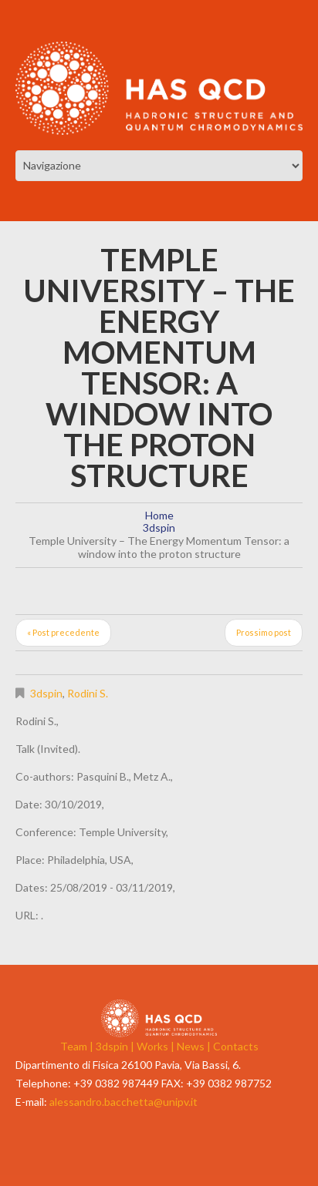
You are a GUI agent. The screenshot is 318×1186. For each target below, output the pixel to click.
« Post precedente (63, 632)
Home (159, 515)
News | (195, 1046)
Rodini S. (87, 693)
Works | (157, 1046)
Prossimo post (263, 632)
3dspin (159, 527)
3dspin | (116, 1046)
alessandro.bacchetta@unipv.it (123, 1101)
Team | (78, 1046)
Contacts (236, 1046)
